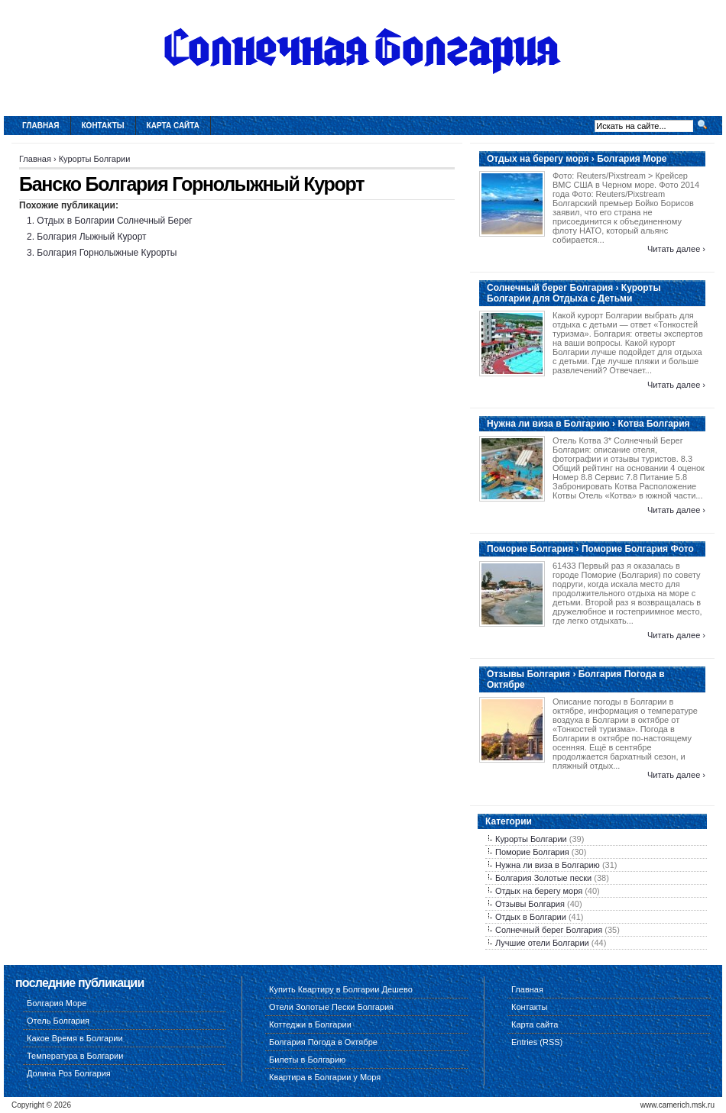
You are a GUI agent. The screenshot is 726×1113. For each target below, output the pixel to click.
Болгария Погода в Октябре (323, 1042)
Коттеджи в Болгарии (310, 1024)
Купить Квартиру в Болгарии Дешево (341, 989)
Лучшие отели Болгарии (542, 942)
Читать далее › (676, 248)
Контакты (103, 125)
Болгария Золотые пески (543, 877)
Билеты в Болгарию (307, 1059)
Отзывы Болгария (530, 903)
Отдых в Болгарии (530, 916)
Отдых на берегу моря (538, 890)
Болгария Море (56, 1003)
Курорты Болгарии (95, 158)
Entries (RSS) (536, 1042)
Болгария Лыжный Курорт (91, 236)
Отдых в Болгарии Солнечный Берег (114, 220)
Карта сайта (173, 125)
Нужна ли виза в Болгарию (547, 864)
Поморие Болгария (532, 852)
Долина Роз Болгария (69, 1073)
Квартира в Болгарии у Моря (325, 1077)
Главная (41, 125)
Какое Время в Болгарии (75, 1038)
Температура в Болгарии (75, 1055)
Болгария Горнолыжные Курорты (107, 252)
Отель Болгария (58, 1020)
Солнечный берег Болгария (548, 929)
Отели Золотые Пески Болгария (331, 1006)
